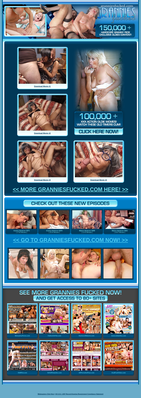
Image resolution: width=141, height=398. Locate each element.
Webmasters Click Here (46, 394)
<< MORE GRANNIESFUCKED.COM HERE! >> (70, 189)
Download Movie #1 (42, 86)
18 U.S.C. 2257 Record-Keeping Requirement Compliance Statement (79, 394)
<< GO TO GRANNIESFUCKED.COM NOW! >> (70, 240)
